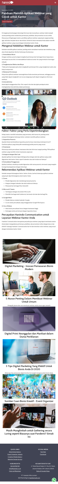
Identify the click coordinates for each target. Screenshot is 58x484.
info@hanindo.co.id (15, 468)
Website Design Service (15, 459)
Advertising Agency (15, 452)
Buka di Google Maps (43, 471)
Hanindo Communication (9, 221)
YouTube (43, 452)
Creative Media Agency (15, 457)
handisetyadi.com (34, 478)
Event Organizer (7, 21)
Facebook (43, 454)
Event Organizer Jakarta (15, 454)
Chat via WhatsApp (15, 471)
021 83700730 (15, 466)
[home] (8, 2)
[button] (55, 2)
